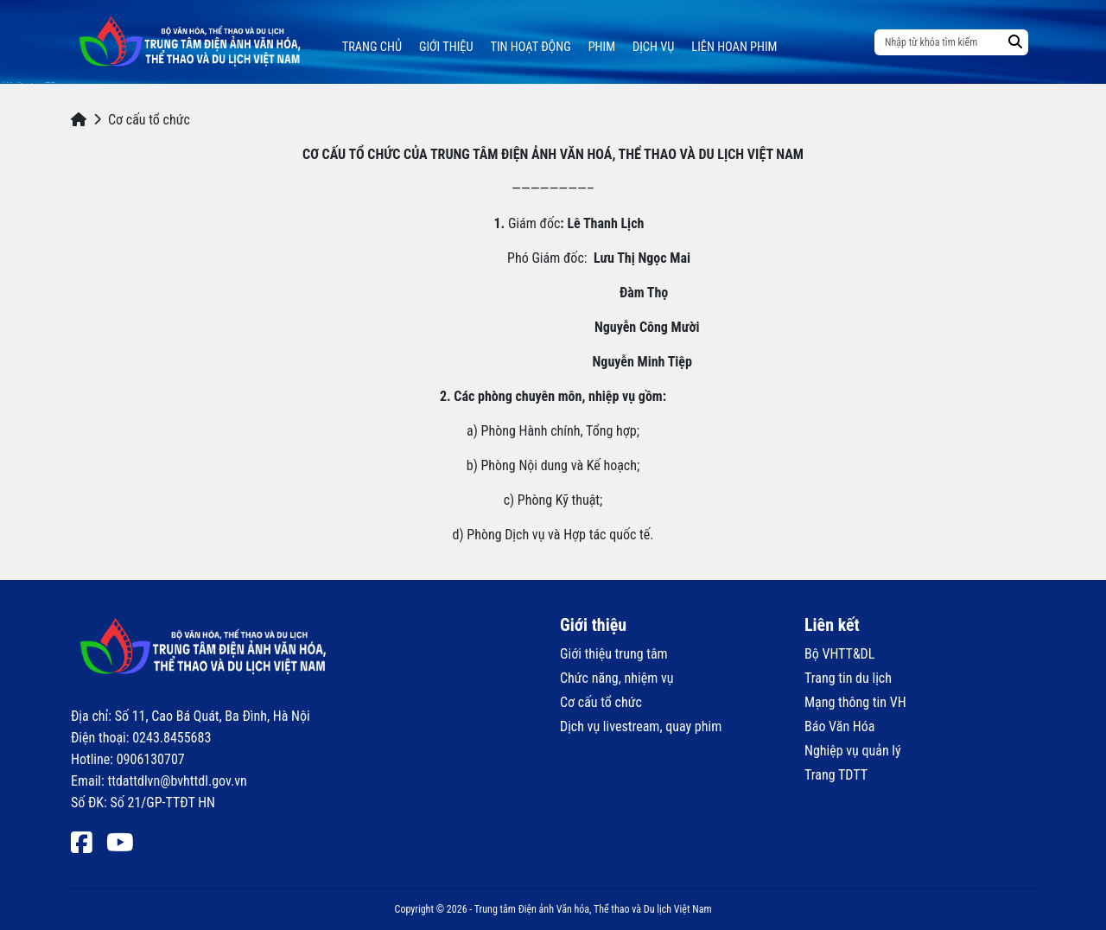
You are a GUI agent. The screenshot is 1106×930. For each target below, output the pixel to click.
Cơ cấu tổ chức (601, 702)
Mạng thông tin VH (855, 702)
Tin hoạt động (531, 47)
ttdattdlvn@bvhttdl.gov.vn (176, 781)
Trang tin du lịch (848, 678)
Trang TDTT (836, 775)
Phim (601, 47)
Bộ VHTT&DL (839, 654)
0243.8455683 (171, 737)
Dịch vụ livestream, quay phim (640, 726)
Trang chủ (372, 47)
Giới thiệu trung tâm (614, 654)
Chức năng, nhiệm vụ (616, 678)
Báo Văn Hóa (839, 726)
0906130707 (151, 759)
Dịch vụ (653, 47)
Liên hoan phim (734, 47)
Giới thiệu (446, 47)
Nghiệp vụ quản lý (852, 750)
